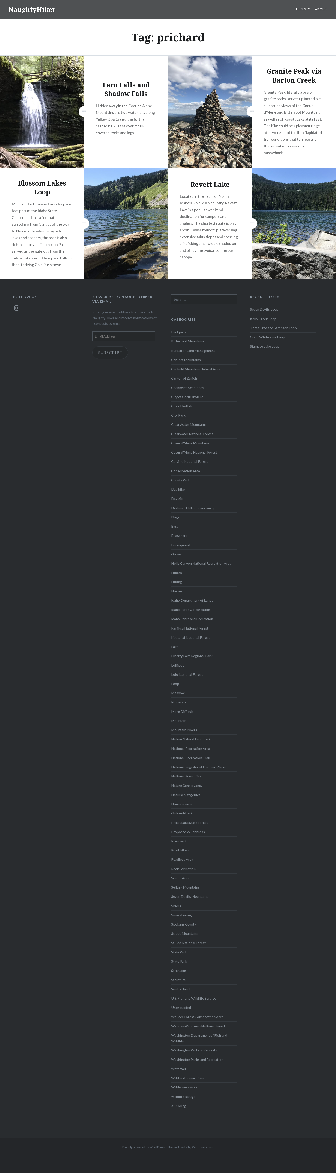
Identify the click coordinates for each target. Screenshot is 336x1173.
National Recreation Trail (190, 758)
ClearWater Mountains (189, 424)
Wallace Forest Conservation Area (197, 1017)
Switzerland (180, 989)
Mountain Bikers (184, 730)
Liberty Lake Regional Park (192, 656)
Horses (177, 591)
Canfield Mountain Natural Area (195, 369)
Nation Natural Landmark (191, 739)
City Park (178, 415)
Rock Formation (183, 869)
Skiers (176, 906)
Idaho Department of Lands (192, 600)
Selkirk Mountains (185, 887)
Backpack (178, 332)
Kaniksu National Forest (189, 628)
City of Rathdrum (184, 406)
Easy (174, 526)
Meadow (177, 693)
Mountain (178, 721)
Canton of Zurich (184, 378)
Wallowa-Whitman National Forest (198, 1026)
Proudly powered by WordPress (143, 1147)
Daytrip (177, 498)
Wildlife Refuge (183, 1096)
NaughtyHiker (32, 9)
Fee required (180, 545)
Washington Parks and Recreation (197, 1059)
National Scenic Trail (187, 776)
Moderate (178, 702)
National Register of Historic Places (199, 767)
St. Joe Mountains (184, 933)
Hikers (176, 572)
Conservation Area (185, 471)
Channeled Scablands (187, 388)
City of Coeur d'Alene (187, 397)
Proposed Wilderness (188, 832)
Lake (174, 647)
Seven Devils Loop (264, 309)
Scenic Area (180, 878)
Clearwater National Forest (192, 434)
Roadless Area (182, 859)
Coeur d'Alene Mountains (190, 443)
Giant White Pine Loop (267, 337)
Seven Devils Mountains (189, 896)
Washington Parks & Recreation (195, 1050)
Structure (178, 980)
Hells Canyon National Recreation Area (201, 563)
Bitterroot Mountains (187, 341)
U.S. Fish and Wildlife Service (193, 998)
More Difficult (182, 711)
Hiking (176, 582)
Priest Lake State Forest (189, 822)
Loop (175, 684)
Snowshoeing (181, 915)
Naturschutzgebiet (185, 795)
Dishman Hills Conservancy (192, 508)
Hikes (301, 9)
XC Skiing (178, 1106)
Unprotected (181, 1007)
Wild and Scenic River (188, 1078)
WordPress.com (202, 1147)
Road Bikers (180, 850)
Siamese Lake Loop (264, 346)
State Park (179, 952)
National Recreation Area (190, 748)
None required (182, 804)
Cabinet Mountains (186, 360)
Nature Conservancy (186, 785)
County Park (180, 480)
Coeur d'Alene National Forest (194, 452)
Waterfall (178, 1069)
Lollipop (177, 665)
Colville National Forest (189, 461)
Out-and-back (182, 813)
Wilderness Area (184, 1087)
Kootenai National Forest (190, 637)
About (321, 9)
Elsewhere (179, 535)
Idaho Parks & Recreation (190, 609)
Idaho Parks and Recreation (192, 619)
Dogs (175, 517)
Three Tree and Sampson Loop (273, 328)
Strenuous (179, 970)
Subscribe (110, 352)
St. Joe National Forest (188, 943)
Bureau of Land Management (193, 350)
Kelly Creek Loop (263, 319)
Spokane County (183, 924)
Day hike (178, 489)
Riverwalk (179, 841)
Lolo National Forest (187, 674)
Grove (176, 554)
